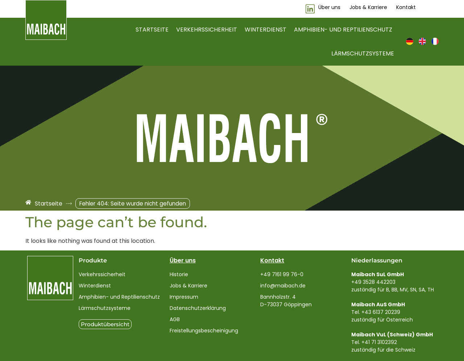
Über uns (183, 260)
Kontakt (272, 260)
